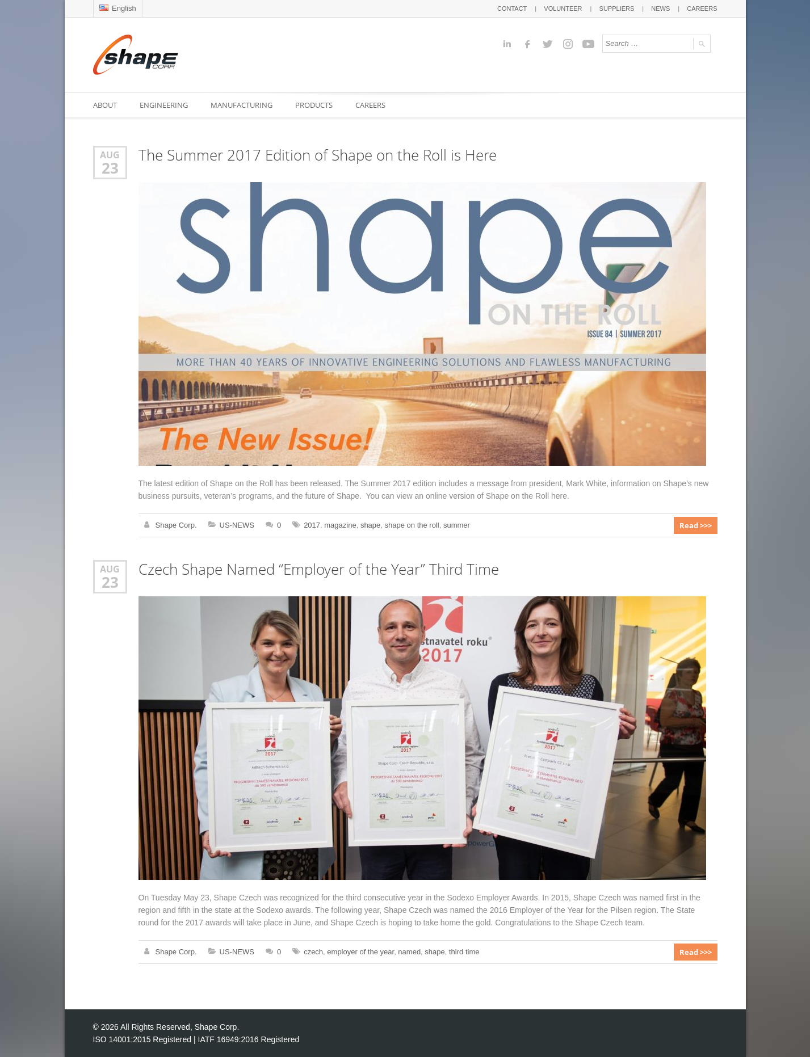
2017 (312, 525)
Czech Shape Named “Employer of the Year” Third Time (319, 569)
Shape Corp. (176, 525)
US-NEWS (237, 525)
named (409, 951)
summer (456, 525)
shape (370, 525)
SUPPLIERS (617, 8)
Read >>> (695, 525)
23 (110, 168)
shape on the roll (412, 525)
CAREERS (702, 8)
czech (313, 951)
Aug (110, 155)
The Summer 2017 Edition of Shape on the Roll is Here (318, 155)
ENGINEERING (164, 105)
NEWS (660, 8)
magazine (340, 525)
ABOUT (105, 105)
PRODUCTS (314, 105)
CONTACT (512, 8)
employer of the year (360, 951)
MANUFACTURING (241, 105)
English (117, 8)
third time (464, 951)
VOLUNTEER (563, 8)
